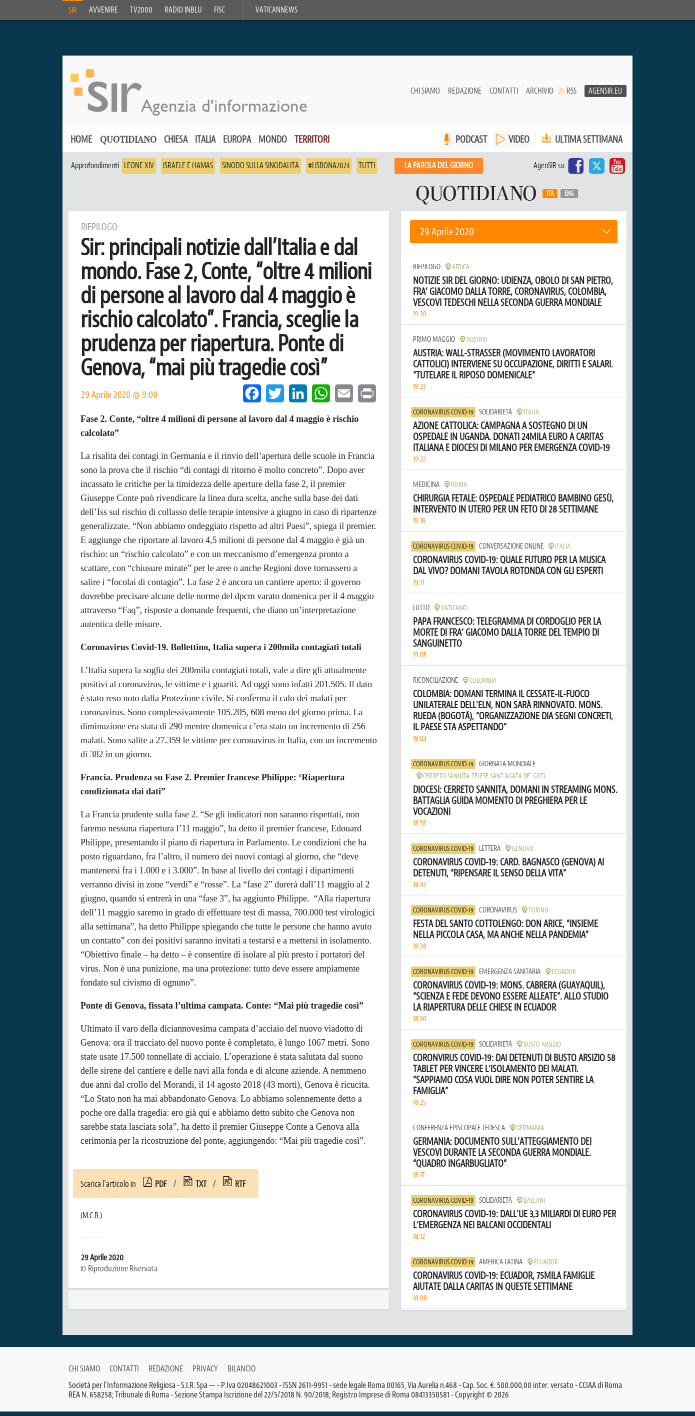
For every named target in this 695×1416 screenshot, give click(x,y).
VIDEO (519, 144)
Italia (205, 144)
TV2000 (141, 10)
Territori (312, 144)
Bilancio (242, 1372)
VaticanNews (277, 10)
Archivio (540, 96)
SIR (72, 11)
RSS (571, 96)
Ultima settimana (581, 144)
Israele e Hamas (188, 170)
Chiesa (176, 144)
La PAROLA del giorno (438, 170)
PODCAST (471, 144)
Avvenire (103, 10)
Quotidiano (128, 145)
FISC (219, 10)
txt (201, 1188)
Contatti (504, 96)
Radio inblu (183, 10)
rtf (240, 1188)
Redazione (465, 96)
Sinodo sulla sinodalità (260, 170)
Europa (237, 144)
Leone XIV (139, 170)
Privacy (205, 1372)
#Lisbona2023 (329, 170)
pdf (161, 1188)
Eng (569, 198)
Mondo (272, 144)
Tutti (366, 170)
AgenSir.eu (605, 96)
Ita (550, 198)
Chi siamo (425, 96)
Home (81, 144)
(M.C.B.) (91, 1220)
